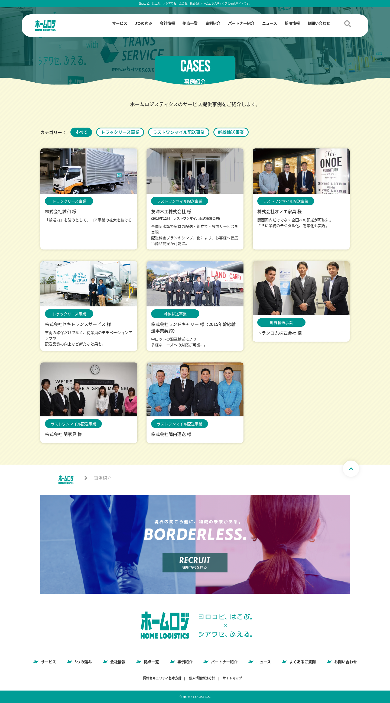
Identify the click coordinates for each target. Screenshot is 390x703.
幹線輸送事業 (231, 132)
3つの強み (143, 23)
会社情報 (167, 23)
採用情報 (292, 23)
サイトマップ (232, 678)
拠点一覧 (190, 23)
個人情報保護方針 (202, 678)
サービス (119, 23)
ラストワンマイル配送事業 (179, 132)
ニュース (269, 23)
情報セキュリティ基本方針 (162, 678)
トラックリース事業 (120, 132)
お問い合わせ (318, 23)
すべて (81, 132)
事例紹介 (212, 23)
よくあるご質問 (302, 661)
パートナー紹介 (241, 23)
